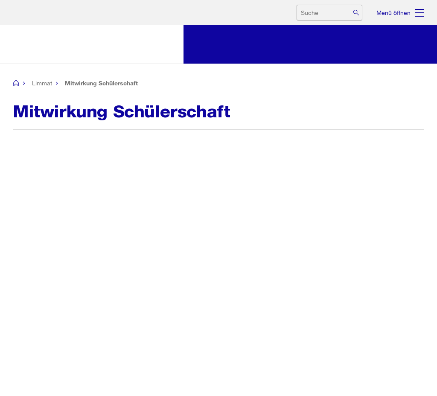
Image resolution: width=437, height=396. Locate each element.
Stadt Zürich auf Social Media (55, 377)
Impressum (369, 377)
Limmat (42, 83)
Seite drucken (48, 269)
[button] (22, 302)
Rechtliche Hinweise (326, 377)
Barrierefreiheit (407, 377)
